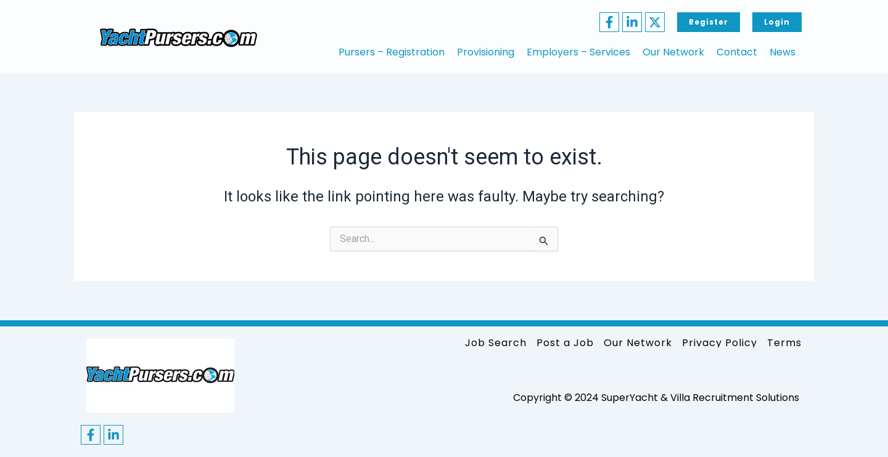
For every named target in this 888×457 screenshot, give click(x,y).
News (783, 52)
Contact (737, 52)
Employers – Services (578, 52)
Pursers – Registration (392, 52)
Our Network (673, 52)
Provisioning (485, 52)
